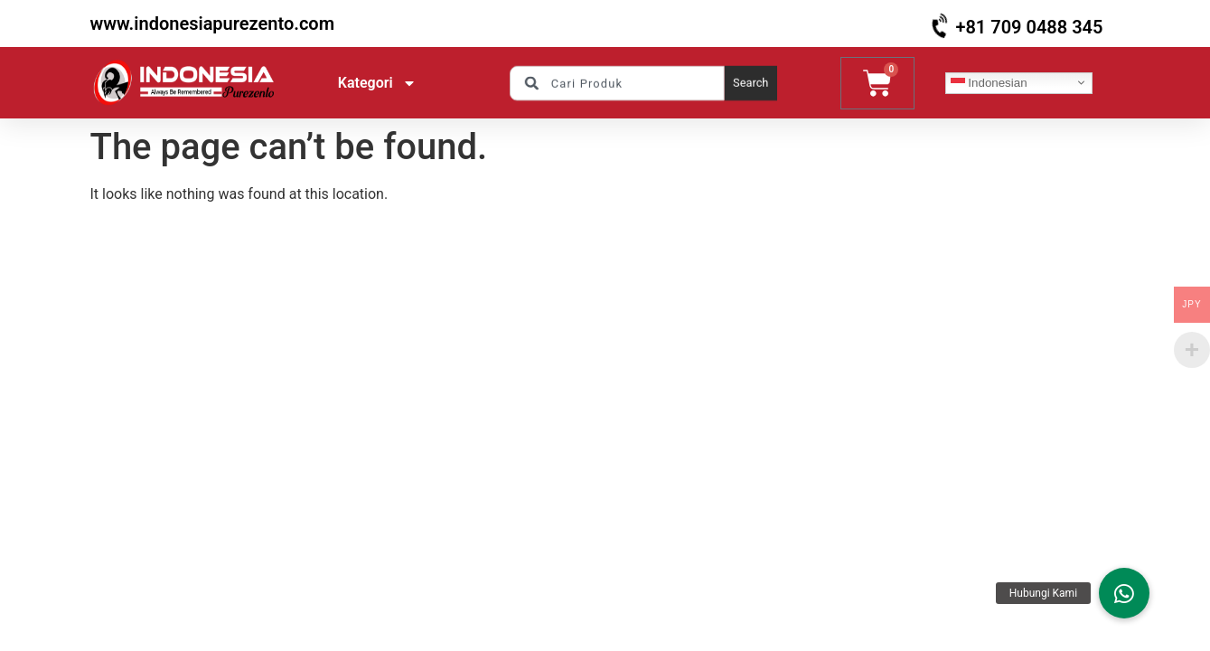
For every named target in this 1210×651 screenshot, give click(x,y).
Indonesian (989, 82)
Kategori (377, 83)
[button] (1124, 593)
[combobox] (617, 82)
